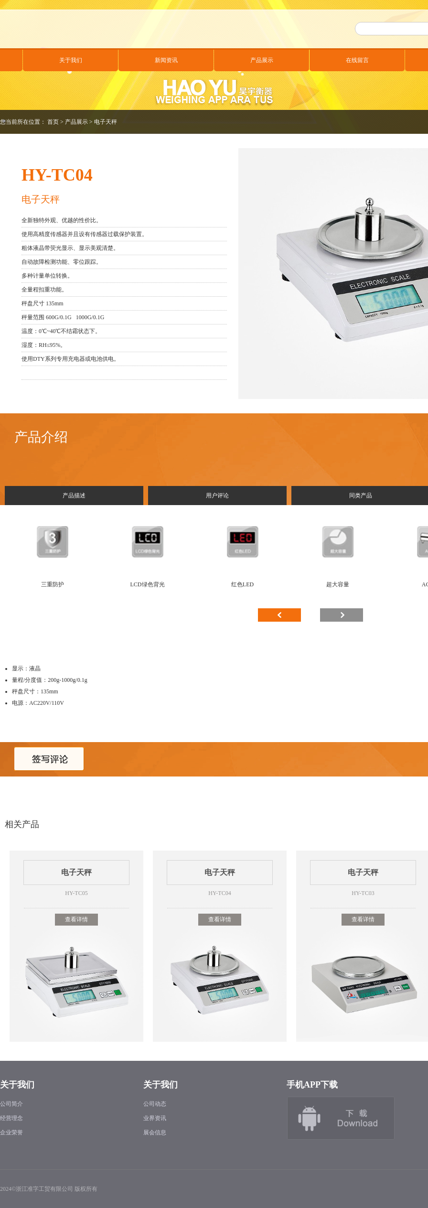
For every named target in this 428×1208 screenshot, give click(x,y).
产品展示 (261, 60)
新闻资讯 (166, 60)
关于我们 (70, 60)
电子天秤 (105, 122)
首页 (53, 122)
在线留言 (357, 60)
